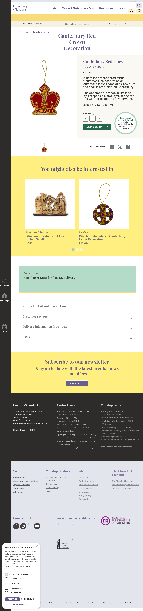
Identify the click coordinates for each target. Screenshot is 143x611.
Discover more (106, 9)
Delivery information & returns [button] (44, 329)
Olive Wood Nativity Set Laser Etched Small (46, 240)
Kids (102, 20)
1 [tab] (73, 252)
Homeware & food (39, 20)
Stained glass (112, 20)
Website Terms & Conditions (48, 605)
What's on (89, 9)
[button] (21, 604)
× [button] (37, 546)
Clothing (26, 20)
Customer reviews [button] (35, 319)
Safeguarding (134, 1)
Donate (122, 9)
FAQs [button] (26, 339)
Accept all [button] (12, 599)
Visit (55, 9)
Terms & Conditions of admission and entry (75, 605)
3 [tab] (81, 252)
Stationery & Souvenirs (88, 20)
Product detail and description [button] (44, 309)
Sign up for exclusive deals (77, 26)
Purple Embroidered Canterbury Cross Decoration (102, 240)
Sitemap (133, 605)
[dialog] (21, 576)
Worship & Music (70, 9)
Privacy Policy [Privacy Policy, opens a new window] (10, 569)
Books (16, 20)
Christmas (125, 20)
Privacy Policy (96, 605)
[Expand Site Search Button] (139, 6)
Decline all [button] (29, 599)
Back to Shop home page (35, 34)
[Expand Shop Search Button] (136, 20)
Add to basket (97, 129)
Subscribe (77, 386)
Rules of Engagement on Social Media (116, 605)
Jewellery (52, 20)
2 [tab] (77, 252)
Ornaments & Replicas (68, 20)
